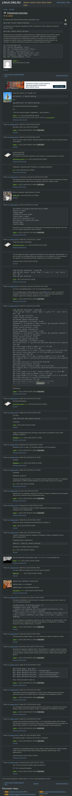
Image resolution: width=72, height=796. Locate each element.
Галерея (32, 2)
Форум (44, 2)
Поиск (25, 5)
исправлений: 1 (50, 117)
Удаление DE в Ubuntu (16, 791)
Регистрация (61, 2)
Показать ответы (17, 119)
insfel (14, 279)
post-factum (16, 590)
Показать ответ (17, 161)
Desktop (11, 9)
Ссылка (6, 70)
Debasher (47, 292)
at (13, 170)
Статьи (38, 2)
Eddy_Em (16, 573)
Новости (26, 2)
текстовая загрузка (61, 75)
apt (6, 15)
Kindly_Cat (16, 195)
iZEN (14, 115)
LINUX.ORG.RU (11, 2)
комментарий (14, 124)
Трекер (49, 2)
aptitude (10, 15)
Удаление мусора (17, 12)
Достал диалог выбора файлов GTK (14, 75)
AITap (14, 560)
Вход (68, 2)
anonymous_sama (18, 159)
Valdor (15, 60)
